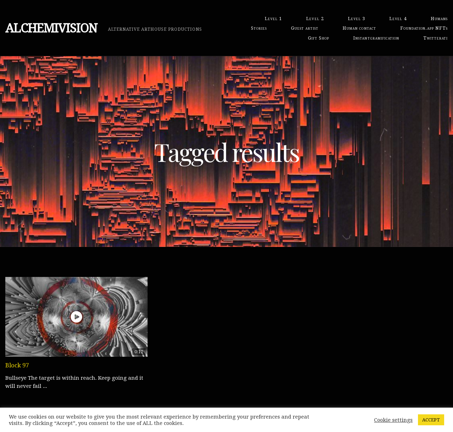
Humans (439, 18)
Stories (259, 28)
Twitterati (435, 38)
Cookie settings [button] (393, 420)
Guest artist (305, 28)
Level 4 (398, 18)
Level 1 (273, 18)
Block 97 (17, 365)
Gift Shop (318, 38)
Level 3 (356, 18)
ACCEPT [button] (431, 419)
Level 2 (314, 18)
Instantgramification (376, 38)
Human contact (359, 28)
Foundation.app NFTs (424, 28)
